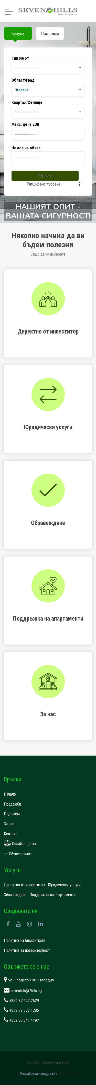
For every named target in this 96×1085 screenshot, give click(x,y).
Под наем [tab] (50, 33)
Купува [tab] (17, 33)
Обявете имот (18, 854)
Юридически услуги (64, 884)
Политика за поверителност (27, 950)
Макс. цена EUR (25, 124)
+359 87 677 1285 (21, 1010)
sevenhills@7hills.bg (23, 990)
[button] (48, 68)
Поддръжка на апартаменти (52, 894)
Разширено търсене (43, 184)
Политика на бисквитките (24, 940)
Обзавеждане (15, 894)
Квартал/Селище (27, 102)
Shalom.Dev (67, 1073)
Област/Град (23, 80)
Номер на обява (26, 147)
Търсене (45, 175)
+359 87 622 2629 (21, 1000)
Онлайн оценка (20, 843)
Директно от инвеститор (24, 884)
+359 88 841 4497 (21, 1020)
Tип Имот (20, 58)
